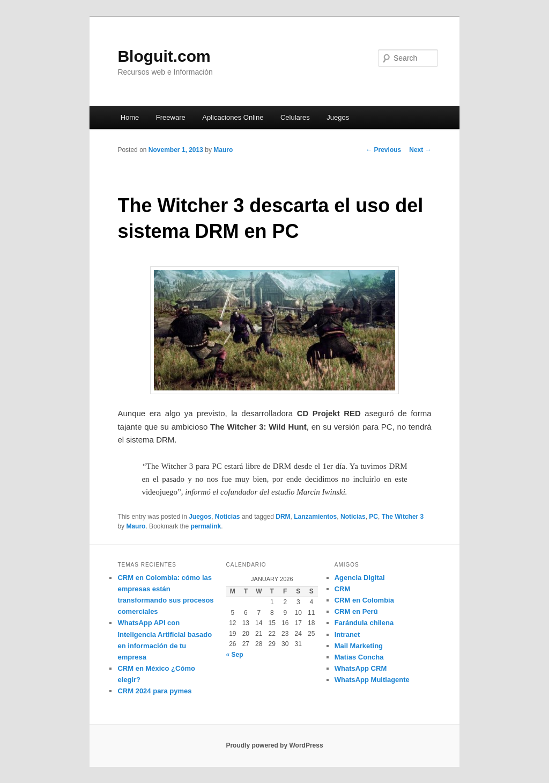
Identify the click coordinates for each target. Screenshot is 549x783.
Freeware (171, 117)
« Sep (234, 654)
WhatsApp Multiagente (372, 680)
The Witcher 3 (403, 516)
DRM (283, 516)
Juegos (338, 117)
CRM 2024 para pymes (154, 691)
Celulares (295, 117)
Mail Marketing (359, 646)
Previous (383, 150)
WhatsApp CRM (361, 668)
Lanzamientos (315, 516)
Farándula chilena (364, 623)
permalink (206, 526)
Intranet (347, 634)
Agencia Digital (360, 578)
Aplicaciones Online (232, 117)
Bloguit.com (163, 56)
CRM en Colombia (364, 600)
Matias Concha (359, 657)
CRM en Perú (356, 611)
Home (130, 117)
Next (420, 150)
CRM (343, 589)
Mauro (223, 150)
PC (373, 516)
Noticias (227, 516)
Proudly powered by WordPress (274, 745)
